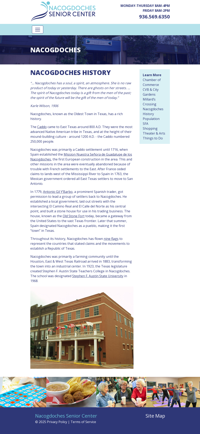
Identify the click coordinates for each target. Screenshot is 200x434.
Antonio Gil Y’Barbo (58, 191)
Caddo (42, 127)
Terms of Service (83, 422)
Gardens (149, 94)
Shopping (150, 128)
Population (151, 119)
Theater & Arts (154, 133)
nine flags (111, 238)
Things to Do (153, 138)
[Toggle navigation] (37, 30)
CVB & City (151, 89)
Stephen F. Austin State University (97, 276)
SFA (145, 123)
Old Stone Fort (74, 216)
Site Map (155, 415)
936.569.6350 (154, 16)
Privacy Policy (57, 422)
